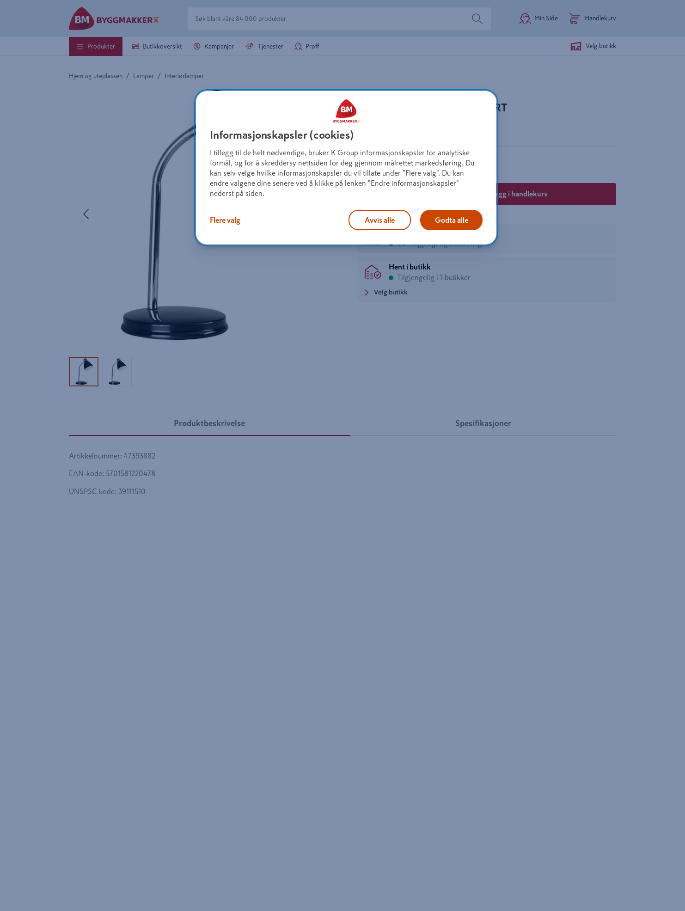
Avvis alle (380, 220)
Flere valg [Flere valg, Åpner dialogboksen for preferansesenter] (225, 220)
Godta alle (451, 220)
